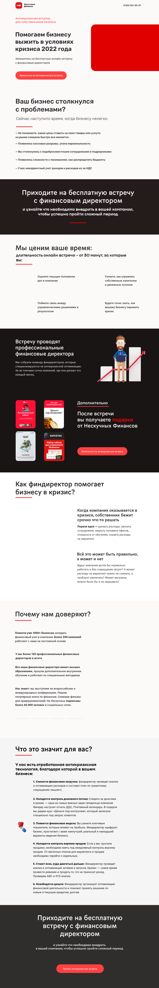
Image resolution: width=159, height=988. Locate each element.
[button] (41, 75)
